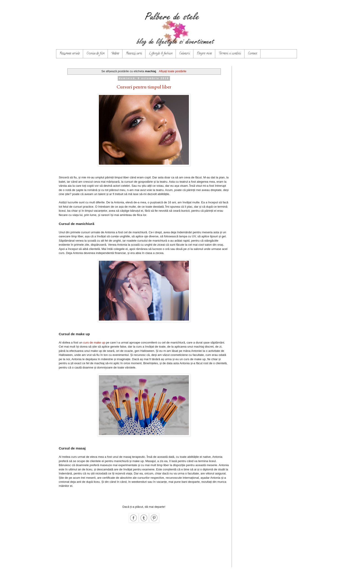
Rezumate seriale (69, 53)
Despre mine (204, 53)
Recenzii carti (134, 53)
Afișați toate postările (172, 71)
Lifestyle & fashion (160, 53)
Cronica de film (95, 53)
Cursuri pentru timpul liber (144, 86)
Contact (252, 53)
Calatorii (184, 53)
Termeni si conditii (230, 53)
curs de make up (94, 342)
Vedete (115, 53)
